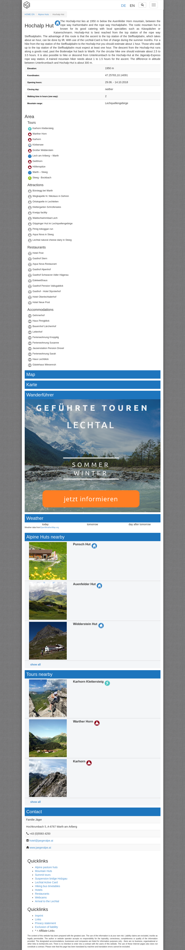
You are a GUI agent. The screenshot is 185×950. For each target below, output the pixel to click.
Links (38, 919)
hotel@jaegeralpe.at (41, 840)
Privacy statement (45, 923)
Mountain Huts (43, 871)
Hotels (39, 889)
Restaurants (42, 893)
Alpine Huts (43, 14)
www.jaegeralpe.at (40, 847)
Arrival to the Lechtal (47, 901)
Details (93, 129)
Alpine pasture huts (46, 867)
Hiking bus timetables (47, 886)
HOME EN (30, 14)
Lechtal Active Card (46, 882)
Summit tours (43, 874)
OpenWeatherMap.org (49, 527)
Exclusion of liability (46, 926)
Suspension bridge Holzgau (51, 878)
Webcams (41, 897)
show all (35, 664)
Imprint (39, 915)
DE (123, 6)
